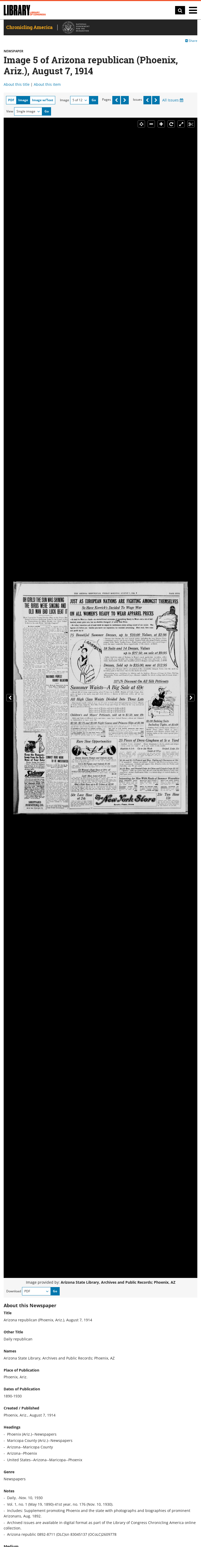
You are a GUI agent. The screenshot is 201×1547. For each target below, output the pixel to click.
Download (13, 1291)
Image (64, 100)
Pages (106, 99)
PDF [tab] (11, 100)
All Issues (172, 100)
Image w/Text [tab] (42, 100)
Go (94, 100)
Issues (137, 99)
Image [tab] (23, 100)
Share (191, 40)
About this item (47, 84)
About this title (17, 84)
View (9, 111)
